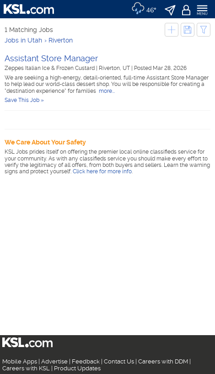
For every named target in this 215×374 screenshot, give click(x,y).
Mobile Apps (19, 361)
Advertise (54, 361)
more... (106, 91)
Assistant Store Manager (51, 58)
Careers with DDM (163, 361)
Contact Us (119, 361)
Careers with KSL (26, 368)
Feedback (86, 361)
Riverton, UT (115, 68)
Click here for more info (102, 171)
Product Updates (77, 368)
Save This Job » (24, 100)
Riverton (60, 40)
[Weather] (143, 9)
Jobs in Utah (23, 40)
